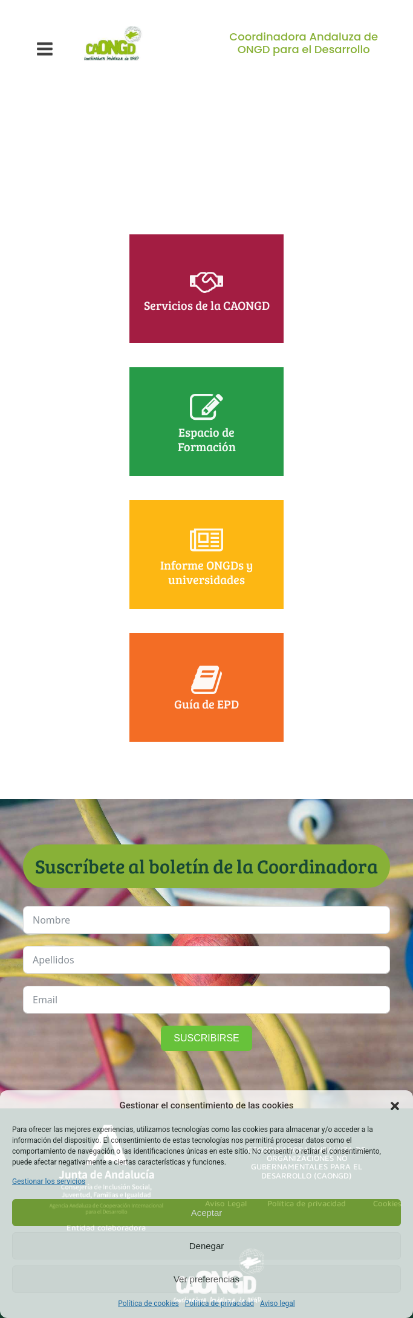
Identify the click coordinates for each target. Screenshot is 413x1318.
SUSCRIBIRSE (206, 1038)
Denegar (206, 1246)
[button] (395, 1106)
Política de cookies (148, 1303)
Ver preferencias (206, 1279)
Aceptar (207, 1212)
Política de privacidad (219, 1303)
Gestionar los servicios (48, 1181)
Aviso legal (277, 1303)
